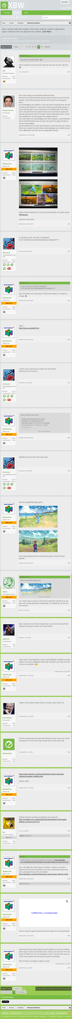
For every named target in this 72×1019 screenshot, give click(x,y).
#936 (69, 787)
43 (26, 46)
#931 (69, 610)
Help (47, 1013)
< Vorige (15, 46)
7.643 (13, 601)
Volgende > (47, 46)
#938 (69, 879)
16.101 (13, 76)
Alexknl (22, 835)
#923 (69, 224)
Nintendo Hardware (18, 41)
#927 (69, 382)
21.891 (13, 173)
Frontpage (6, 12)
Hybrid (37, 41)
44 (29, 46)
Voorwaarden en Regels (55, 1016)
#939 (69, 935)
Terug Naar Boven (61, 1013)
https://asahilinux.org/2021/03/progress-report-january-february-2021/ (43, 874)
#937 (69, 831)
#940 (69, 968)
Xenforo (19, 1013)
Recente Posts (22, 17)
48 (41, 46)
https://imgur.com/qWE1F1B (29, 328)
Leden (26, 12)
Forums (16, 12)
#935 (69, 752)
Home (52, 1013)
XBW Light (5, 1013)
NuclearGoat (7, 718)
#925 (69, 300)
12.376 (13, 260)
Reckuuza (6, 253)
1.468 (13, 841)
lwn (4, 832)
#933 (69, 675)
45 (32, 46)
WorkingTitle (7, 753)
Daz (4, 71)
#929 (69, 470)
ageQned (6, 639)
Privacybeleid (67, 1016)
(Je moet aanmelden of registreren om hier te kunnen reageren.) (53, 988)
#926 (69, 339)
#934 (69, 716)
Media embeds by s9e (40, 1016)
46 (35, 46)
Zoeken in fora (9, 17)
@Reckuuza (23, 215)
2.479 (13, 759)
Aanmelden (65, 2)
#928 (69, 437)
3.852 (13, 723)
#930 (69, 563)
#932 (69, 637)
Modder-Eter (7, 164)
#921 (69, 72)
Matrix (5, 592)
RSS (69, 1013)
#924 (69, 251)
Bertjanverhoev (8, 110)
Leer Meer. (47, 31)
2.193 (13, 644)
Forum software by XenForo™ (17, 1016)
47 (39, 47)
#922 (69, 135)
